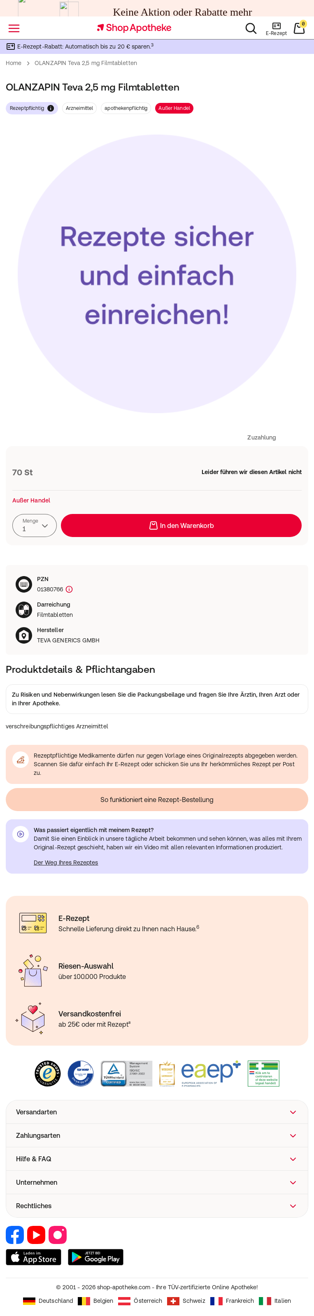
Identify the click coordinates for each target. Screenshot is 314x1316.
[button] (157, 1111)
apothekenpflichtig (126, 108)
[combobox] (34, 525)
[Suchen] (251, 28)
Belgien (96, 1301)
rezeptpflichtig (32, 108)
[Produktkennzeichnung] (68, 589)
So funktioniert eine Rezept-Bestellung (157, 799)
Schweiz (186, 1301)
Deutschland (48, 1301)
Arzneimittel (79, 108)
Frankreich (232, 1301)
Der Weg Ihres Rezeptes (66, 862)
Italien (275, 1301)
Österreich (140, 1301)
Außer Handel (174, 108)
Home (13, 63)
